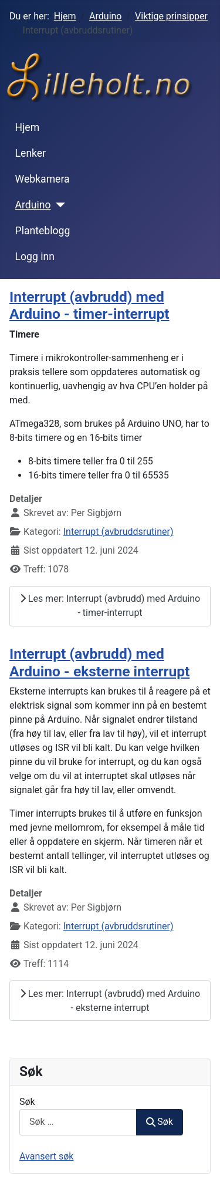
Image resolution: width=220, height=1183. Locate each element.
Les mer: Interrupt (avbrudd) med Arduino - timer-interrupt (110, 605)
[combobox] (78, 1122)
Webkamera (42, 179)
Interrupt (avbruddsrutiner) (118, 531)
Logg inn (35, 256)
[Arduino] (58, 205)
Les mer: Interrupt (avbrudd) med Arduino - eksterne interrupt (110, 1000)
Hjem (27, 127)
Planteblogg (42, 231)
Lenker (30, 153)
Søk (27, 1101)
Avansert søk (46, 1156)
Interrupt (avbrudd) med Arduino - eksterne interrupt (99, 662)
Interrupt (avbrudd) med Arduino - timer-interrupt (89, 305)
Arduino (33, 205)
